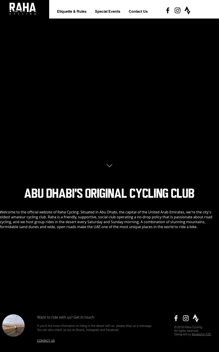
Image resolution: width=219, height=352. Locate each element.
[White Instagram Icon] (186, 318)
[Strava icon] (187, 10)
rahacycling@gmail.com (99, 339)
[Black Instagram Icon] (177, 10)
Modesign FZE (201, 334)
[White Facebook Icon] (176, 318)
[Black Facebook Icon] (168, 10)
